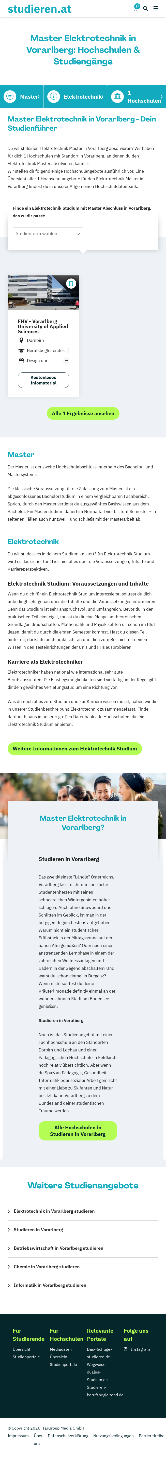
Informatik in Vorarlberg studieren (50, 1285)
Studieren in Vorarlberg (38, 1230)
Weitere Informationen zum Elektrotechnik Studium (75, 748)
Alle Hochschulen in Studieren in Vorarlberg (77, 1130)
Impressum (18, 1435)
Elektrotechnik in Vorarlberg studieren (54, 1211)
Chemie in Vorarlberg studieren (47, 1267)
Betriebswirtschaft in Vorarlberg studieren (58, 1248)
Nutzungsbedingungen (113, 1435)
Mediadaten (61, 1349)
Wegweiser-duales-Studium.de (98, 1372)
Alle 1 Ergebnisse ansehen (83, 413)
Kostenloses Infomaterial (43, 380)
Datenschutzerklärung (68, 1435)
